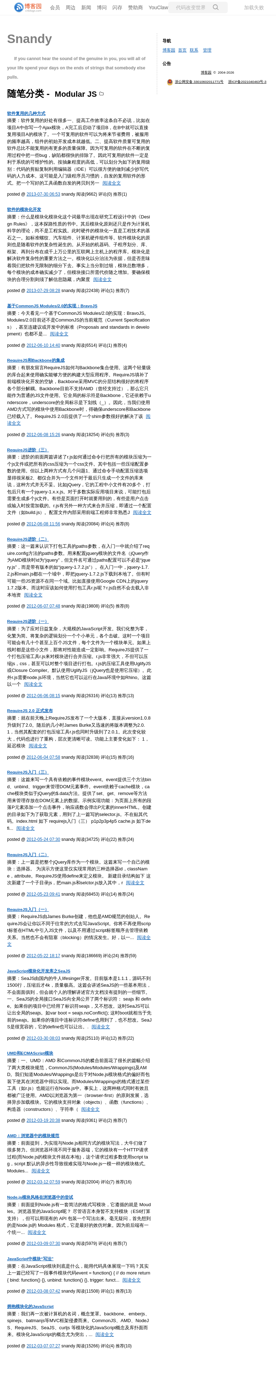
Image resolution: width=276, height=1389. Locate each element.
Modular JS (76, 94)
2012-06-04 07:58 (43, 757)
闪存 (117, 7)
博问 (102, 7)
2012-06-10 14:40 (43, 345)
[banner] (28, 7)
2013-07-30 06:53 (43, 194)
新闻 (86, 7)
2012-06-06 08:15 (43, 695)
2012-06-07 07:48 (43, 606)
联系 (194, 50)
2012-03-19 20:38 (43, 1120)
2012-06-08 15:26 (43, 434)
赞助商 (135, 7)
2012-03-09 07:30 (43, 1243)
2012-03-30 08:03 (43, 1038)
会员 (55, 7)
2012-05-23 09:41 (43, 894)
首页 (182, 50)
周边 (71, 7)
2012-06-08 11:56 (43, 523)
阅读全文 (112, 183)
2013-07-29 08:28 (43, 290)
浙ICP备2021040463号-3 (247, 82)
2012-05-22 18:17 (43, 955)
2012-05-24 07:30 (43, 839)
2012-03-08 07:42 (43, 1291)
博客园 (168, 50)
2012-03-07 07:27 (43, 1345)
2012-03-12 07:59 (43, 1181)
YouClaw (158, 7)
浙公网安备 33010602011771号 (195, 82)
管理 (207, 50)
